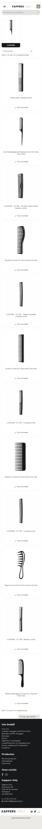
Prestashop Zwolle (18, 826)
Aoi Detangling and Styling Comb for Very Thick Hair (21, 153)
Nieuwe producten (9, 759)
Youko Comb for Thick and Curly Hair (21, 369)
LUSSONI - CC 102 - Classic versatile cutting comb (21, 315)
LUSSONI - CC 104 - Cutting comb (21, 423)
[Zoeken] (21, 12)
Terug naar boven (29, 716)
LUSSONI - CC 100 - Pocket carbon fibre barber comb (21, 207)
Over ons (5, 729)
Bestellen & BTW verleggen (13, 734)
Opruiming (6, 763)
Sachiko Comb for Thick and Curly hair (21, 260)
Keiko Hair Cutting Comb (21, 98)
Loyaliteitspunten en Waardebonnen (16, 743)
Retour (4, 738)
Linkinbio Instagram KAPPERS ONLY (16, 731)
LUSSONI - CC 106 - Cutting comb (21, 531)
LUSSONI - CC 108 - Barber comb (21, 639)
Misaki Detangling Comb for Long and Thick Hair (21, 695)
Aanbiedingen (7, 761)
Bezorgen (6, 736)
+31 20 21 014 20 (9, 799)
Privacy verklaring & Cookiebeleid (15, 745)
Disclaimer (6, 748)
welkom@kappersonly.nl (12, 801)
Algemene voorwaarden (11, 741)
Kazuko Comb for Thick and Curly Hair (21, 477)
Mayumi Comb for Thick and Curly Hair (21, 585)
